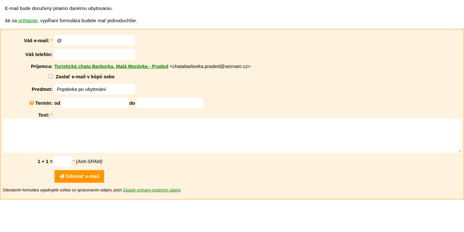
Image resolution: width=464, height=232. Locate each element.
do (132, 103)
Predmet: (42, 89)
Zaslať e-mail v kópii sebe (85, 76)
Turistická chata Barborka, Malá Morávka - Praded (111, 66)
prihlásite (28, 20)
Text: (45, 115)
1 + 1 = (45, 161)
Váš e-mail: (38, 40)
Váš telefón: (39, 54)
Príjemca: (42, 66)
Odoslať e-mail (79, 176)
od (57, 103)
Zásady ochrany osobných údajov (151, 190)
